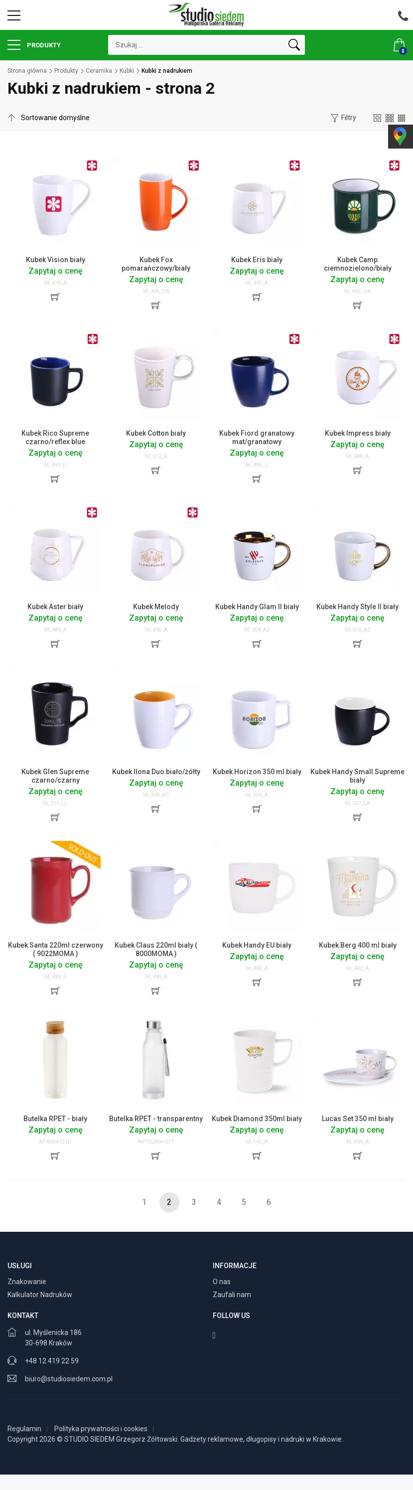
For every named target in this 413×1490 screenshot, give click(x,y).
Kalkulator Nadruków (40, 1295)
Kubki (127, 70)
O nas (222, 1282)
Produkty (34, 45)
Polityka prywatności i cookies (100, 1429)
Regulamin (24, 1429)
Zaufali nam (233, 1295)
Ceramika (99, 70)
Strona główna (27, 70)
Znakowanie (27, 1282)
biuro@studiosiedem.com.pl (69, 1379)
